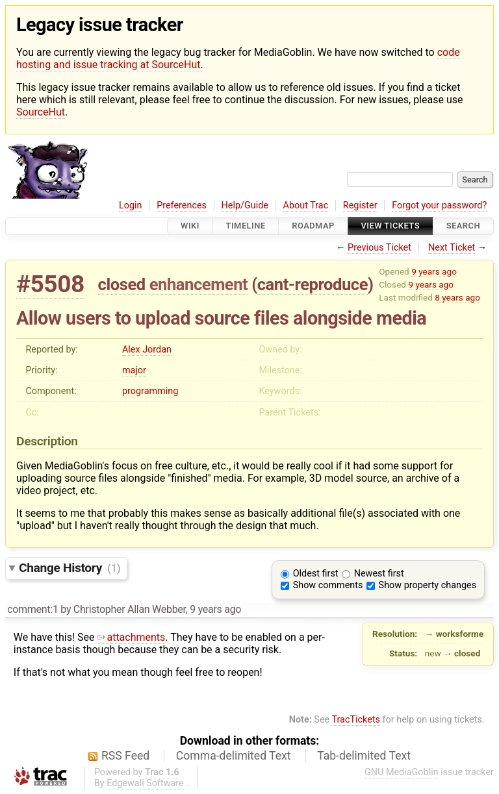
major (134, 370)
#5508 (50, 284)
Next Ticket (451, 247)
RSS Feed (125, 755)
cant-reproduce (312, 284)
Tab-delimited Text (364, 755)
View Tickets (390, 226)
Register (360, 205)
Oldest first (316, 573)
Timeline (246, 226)
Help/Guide (245, 205)
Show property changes (427, 585)
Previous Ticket (379, 247)
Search (463, 226)
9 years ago (434, 271)
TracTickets (355, 719)
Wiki (190, 226)
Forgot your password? (439, 205)
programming (150, 391)
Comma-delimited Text (233, 755)
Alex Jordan (147, 349)
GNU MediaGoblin (402, 772)
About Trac (306, 205)
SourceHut (40, 112)
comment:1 (32, 609)
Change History (69, 567)
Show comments (328, 585)
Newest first (379, 573)
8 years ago (457, 297)
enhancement (198, 284)
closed (122, 284)
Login (130, 205)
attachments (131, 637)
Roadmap (313, 226)
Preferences (182, 205)
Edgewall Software (145, 783)
